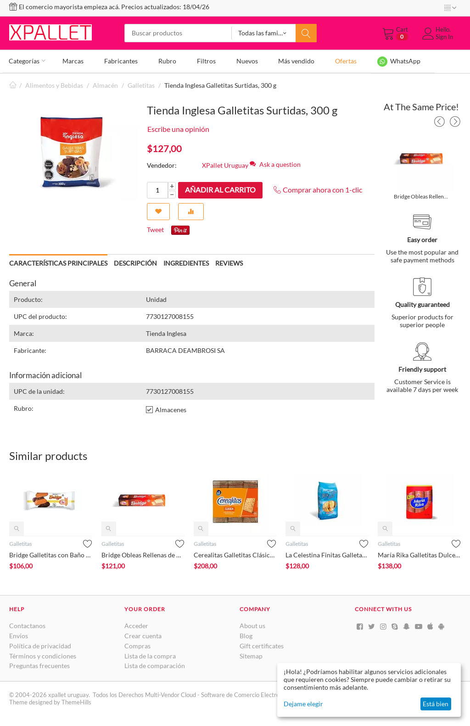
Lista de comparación (154, 665)
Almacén (105, 84)
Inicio (13, 84)
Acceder (136, 625)
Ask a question (275, 163)
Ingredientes (186, 262)
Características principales (58, 262)
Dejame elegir (303, 704)
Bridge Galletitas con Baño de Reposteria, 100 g (50, 554)
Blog (246, 634)
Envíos (18, 634)
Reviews (229, 262)
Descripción (135, 262)
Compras (137, 644)
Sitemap (251, 654)
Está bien (435, 704)
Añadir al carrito (220, 188)
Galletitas (141, 84)
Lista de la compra (150, 654)
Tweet (155, 229)
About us (252, 625)
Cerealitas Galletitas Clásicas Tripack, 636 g (235, 554)
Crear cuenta (143, 634)
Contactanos (27, 625)
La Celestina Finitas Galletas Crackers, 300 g (327, 554)
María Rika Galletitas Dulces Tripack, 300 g (419, 554)
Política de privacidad (40, 644)
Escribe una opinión (178, 127)
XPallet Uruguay (225, 164)
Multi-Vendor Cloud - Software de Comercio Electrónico (217, 694)
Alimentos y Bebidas (54, 84)
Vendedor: (162, 164)
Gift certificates (262, 644)
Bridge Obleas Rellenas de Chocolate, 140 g (422, 195)
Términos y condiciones (42, 654)
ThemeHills (76, 701)
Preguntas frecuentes (39, 665)
